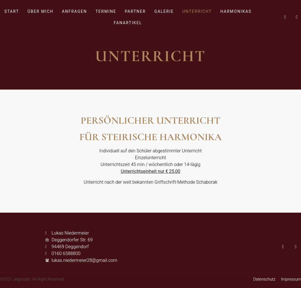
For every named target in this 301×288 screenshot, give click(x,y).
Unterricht (197, 11)
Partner (135, 11)
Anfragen (74, 11)
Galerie (164, 11)
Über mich (40, 11)
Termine (106, 11)
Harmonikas (236, 11)
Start (11, 11)
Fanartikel (128, 23)
